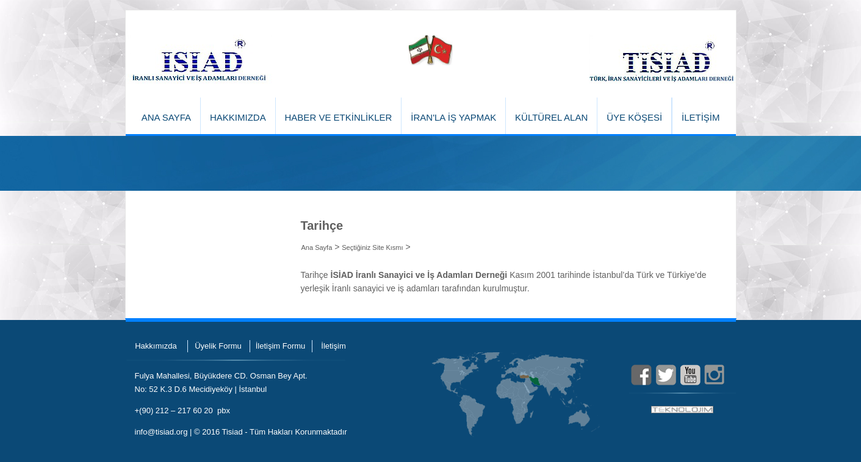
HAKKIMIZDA (238, 117)
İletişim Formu (281, 345)
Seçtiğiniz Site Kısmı (372, 247)
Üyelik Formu (218, 345)
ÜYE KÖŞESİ (634, 117)
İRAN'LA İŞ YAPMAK (453, 117)
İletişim (333, 345)
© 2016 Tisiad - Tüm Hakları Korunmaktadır (270, 431)
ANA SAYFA (166, 117)
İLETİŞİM (701, 117)
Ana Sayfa (317, 247)
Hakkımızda (156, 345)
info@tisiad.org (161, 431)
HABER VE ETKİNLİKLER (338, 117)
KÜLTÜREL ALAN (551, 117)
